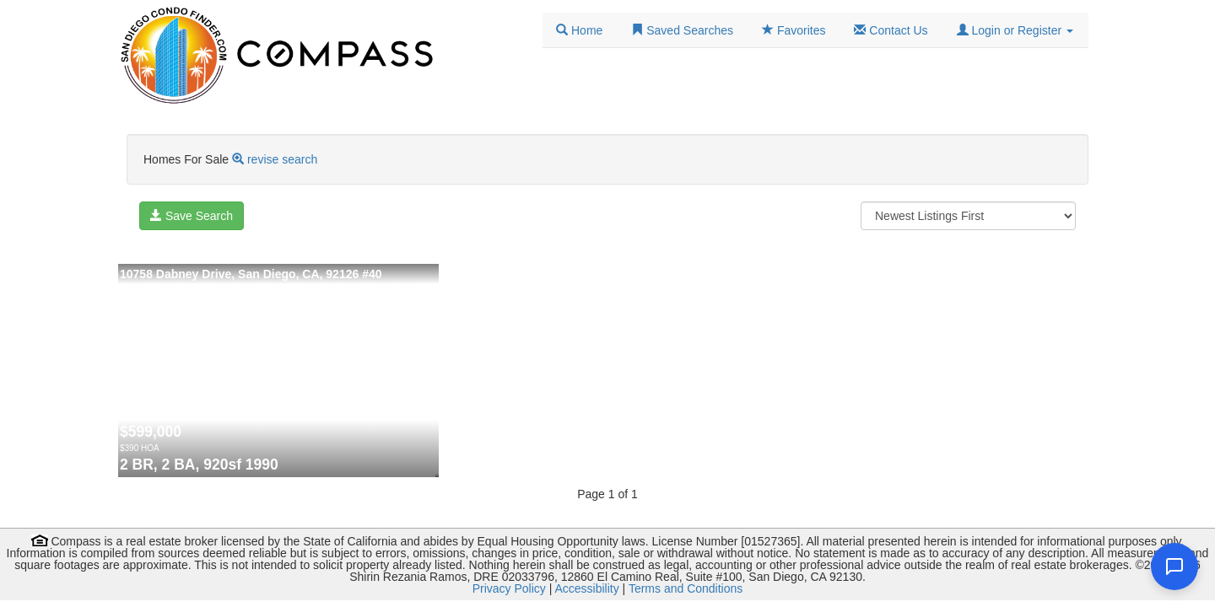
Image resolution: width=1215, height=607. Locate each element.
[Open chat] (1174, 566)
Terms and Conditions (685, 588)
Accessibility (586, 588)
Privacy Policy (509, 588)
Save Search (191, 216)
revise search (282, 159)
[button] (1015, 30)
